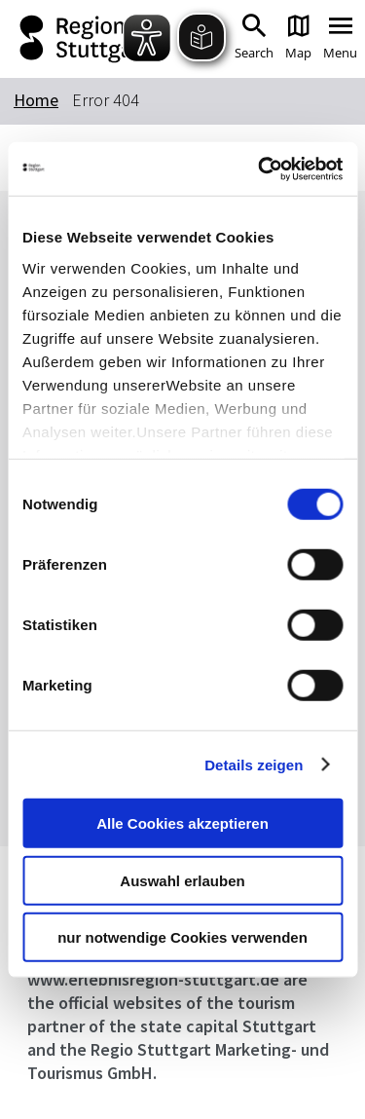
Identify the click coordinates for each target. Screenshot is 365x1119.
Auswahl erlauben (182, 880)
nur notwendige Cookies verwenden (182, 937)
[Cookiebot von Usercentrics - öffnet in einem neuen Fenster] (260, 168)
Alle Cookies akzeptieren (182, 823)
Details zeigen (253, 764)
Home (36, 100)
